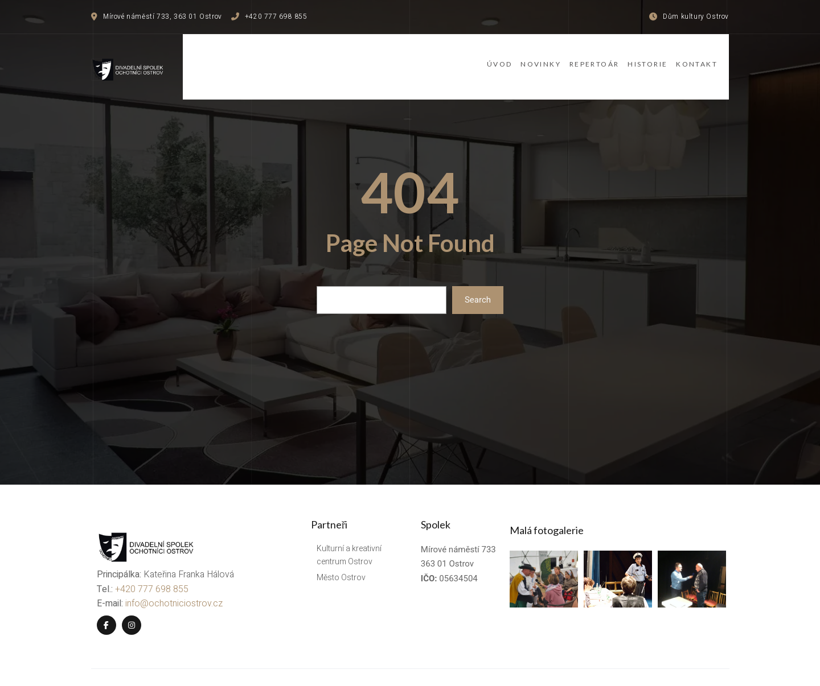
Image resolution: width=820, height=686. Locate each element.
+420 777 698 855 (146, 561)
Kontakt (708, 58)
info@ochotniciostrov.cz (168, 575)
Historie (645, 58)
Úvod (453, 58)
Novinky (509, 58)
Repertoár (577, 58)
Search (478, 284)
